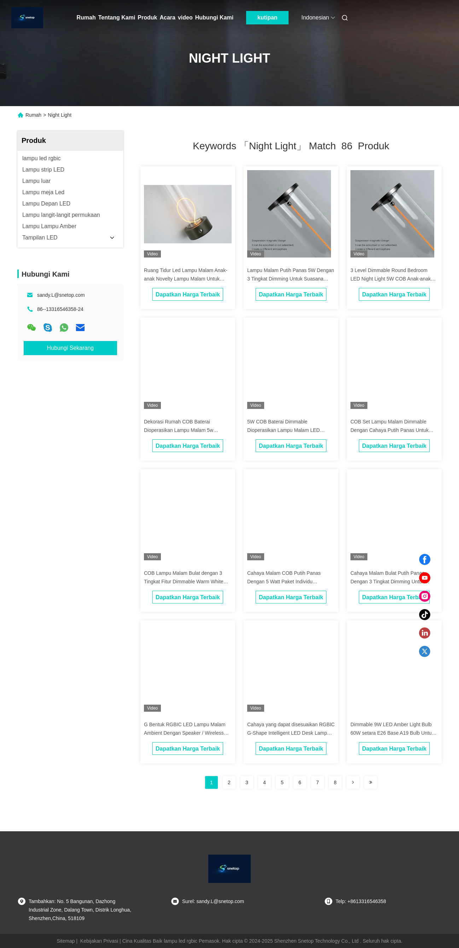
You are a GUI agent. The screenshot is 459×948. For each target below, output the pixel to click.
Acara (167, 18)
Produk (147, 18)
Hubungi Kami (214, 18)
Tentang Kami (116, 18)
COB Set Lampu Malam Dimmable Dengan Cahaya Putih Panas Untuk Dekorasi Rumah (389, 430)
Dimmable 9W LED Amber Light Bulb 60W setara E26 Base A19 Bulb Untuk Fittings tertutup (392, 733)
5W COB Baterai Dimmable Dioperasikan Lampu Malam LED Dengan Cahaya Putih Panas (283, 430)
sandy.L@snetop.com (61, 295)
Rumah (86, 18)
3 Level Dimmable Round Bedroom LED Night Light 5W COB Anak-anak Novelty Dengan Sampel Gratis (390, 278)
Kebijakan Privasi (99, 941)
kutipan (267, 18)
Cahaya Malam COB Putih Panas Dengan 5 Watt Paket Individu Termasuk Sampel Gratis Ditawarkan (287, 581)
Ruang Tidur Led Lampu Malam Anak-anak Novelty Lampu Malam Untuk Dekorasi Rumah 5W (185, 278)
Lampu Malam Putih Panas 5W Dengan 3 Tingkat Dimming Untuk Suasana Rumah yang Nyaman (290, 278)
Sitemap (66, 941)
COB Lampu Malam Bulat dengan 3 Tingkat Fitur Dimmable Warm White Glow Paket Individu (183, 581)
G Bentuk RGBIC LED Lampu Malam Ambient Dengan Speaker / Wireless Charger (184, 733)
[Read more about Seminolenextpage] (353, 782)
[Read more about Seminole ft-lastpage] (370, 782)
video (185, 18)
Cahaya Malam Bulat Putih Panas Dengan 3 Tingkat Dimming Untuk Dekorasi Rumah (387, 581)
